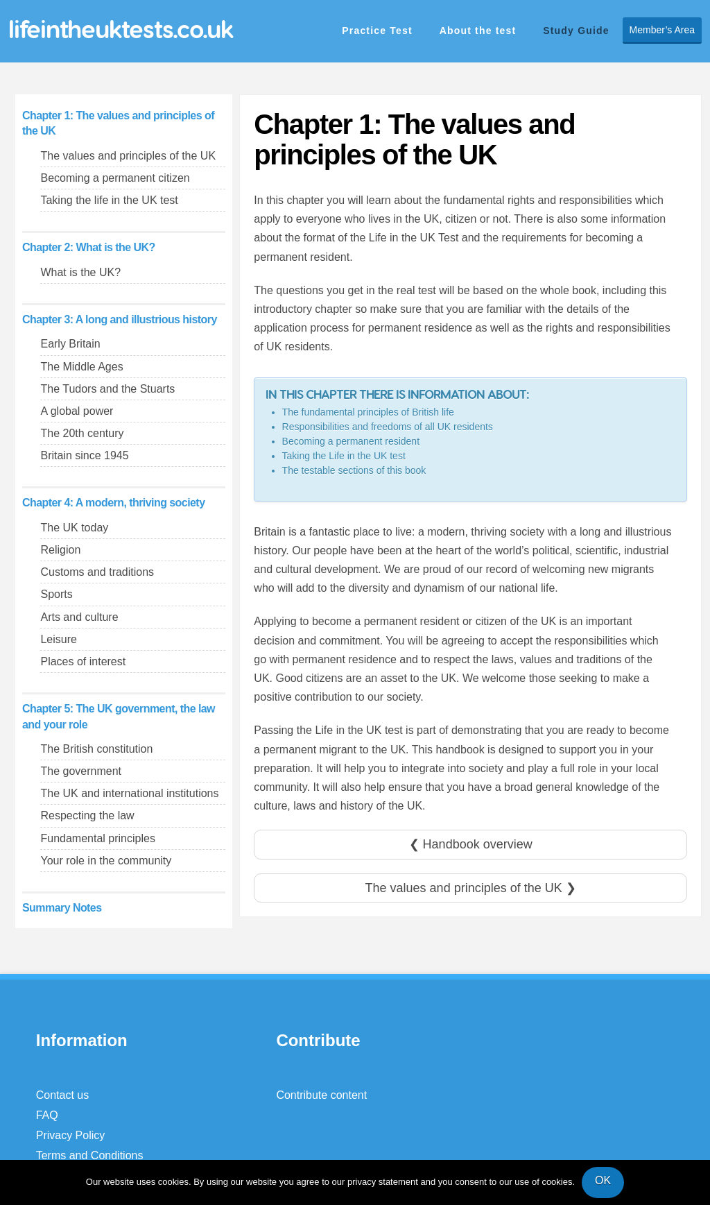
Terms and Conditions (90, 1155)
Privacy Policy (70, 1135)
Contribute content (321, 1095)
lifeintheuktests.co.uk (120, 29)
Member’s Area (662, 29)
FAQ (47, 1115)
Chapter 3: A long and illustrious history (119, 319)
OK (603, 1180)
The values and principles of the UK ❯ (470, 888)
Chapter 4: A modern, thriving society (113, 503)
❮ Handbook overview (470, 844)
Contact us (62, 1095)
